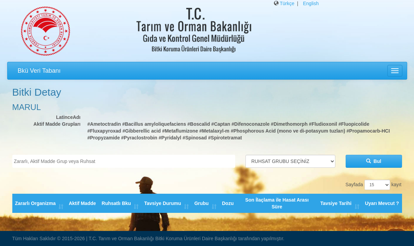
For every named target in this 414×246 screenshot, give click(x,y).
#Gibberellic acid (141, 131)
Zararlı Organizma (35, 200)
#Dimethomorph (289, 124)
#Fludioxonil (323, 124)
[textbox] (125, 161)
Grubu (202, 200)
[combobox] (124, 161)
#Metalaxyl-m (214, 131)
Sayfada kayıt (374, 185)
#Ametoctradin (104, 124)
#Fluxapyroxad (104, 131)
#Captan (220, 124)
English (311, 3)
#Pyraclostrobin (139, 137)
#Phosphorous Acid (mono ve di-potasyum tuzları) (288, 131)
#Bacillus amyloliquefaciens (154, 124)
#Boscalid (198, 124)
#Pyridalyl (170, 137)
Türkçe (287, 3)
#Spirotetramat (225, 137)
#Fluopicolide (353, 124)
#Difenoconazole (250, 124)
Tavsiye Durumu (162, 200)
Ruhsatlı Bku (116, 200)
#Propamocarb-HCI (368, 131)
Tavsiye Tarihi (336, 200)
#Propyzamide (104, 137)
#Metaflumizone (180, 131)
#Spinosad (195, 137)
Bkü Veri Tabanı (39, 70)
